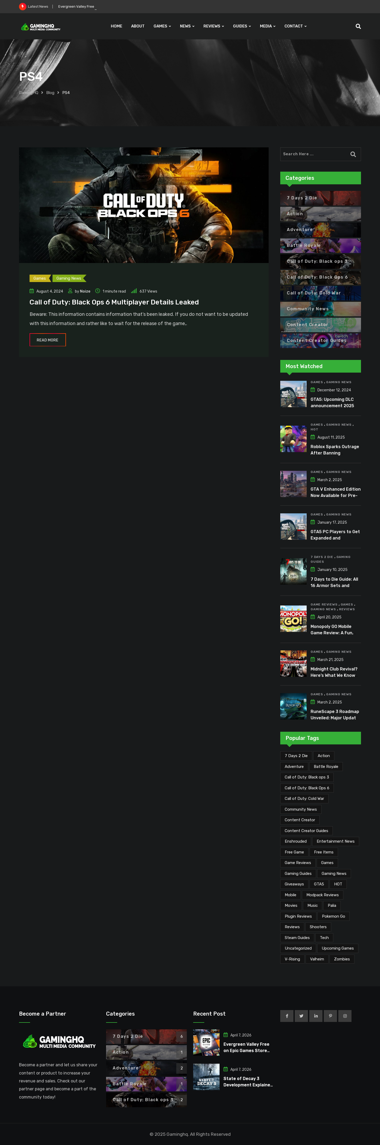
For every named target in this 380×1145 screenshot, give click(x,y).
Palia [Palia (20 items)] (332, 905)
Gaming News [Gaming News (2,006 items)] (334, 873)
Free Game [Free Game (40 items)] (294, 852)
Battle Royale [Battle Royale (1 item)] (326, 766)
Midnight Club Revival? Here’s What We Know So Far (334, 675)
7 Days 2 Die (322, 557)
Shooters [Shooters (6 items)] (318, 927)
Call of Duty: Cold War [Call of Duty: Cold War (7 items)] (304, 798)
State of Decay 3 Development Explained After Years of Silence (248, 1085)
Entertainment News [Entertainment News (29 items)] (336, 841)
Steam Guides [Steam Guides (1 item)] (297, 937)
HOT (314, 429)
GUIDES (240, 26)
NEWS (185, 26)
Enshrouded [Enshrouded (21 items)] (296, 841)
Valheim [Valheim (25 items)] (317, 959)
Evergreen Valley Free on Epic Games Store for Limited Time (246, 1050)
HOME (116, 26)
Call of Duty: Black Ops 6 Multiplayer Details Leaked (114, 302)
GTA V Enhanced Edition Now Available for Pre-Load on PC (336, 495)
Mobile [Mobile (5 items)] (290, 895)
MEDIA (266, 26)
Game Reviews (324, 604)
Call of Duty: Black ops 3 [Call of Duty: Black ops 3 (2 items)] (307, 777)
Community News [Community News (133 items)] (301, 809)
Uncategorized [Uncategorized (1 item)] (298, 948)
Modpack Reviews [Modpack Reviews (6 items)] (322, 895)
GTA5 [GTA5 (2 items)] (319, 884)
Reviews (347, 609)
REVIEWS (211, 26)
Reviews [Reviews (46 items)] (292, 927)
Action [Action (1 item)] (324, 755)
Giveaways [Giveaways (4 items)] (294, 884)
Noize (85, 291)
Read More (48, 340)
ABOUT (138, 26)
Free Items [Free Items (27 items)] (324, 852)
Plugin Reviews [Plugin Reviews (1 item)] (298, 916)
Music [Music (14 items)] (312, 905)
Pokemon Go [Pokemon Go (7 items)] (333, 916)
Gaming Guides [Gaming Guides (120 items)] (298, 873)
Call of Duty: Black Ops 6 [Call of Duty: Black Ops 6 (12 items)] (307, 788)
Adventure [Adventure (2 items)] (294, 766)
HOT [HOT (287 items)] (338, 884)
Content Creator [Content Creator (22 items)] (300, 820)
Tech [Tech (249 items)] (324, 937)
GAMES (160, 26)
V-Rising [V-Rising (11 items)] (292, 959)
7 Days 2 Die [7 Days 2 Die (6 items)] (296, 755)
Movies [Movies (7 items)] (291, 905)
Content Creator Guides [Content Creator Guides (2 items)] (306, 830)
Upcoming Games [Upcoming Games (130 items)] (338, 948)
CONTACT (293, 26)
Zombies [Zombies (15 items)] (342, 959)
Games (317, 382)
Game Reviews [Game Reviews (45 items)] (298, 862)
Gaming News (339, 382)
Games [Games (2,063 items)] (327, 862)
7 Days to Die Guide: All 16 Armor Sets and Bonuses (334, 585)
